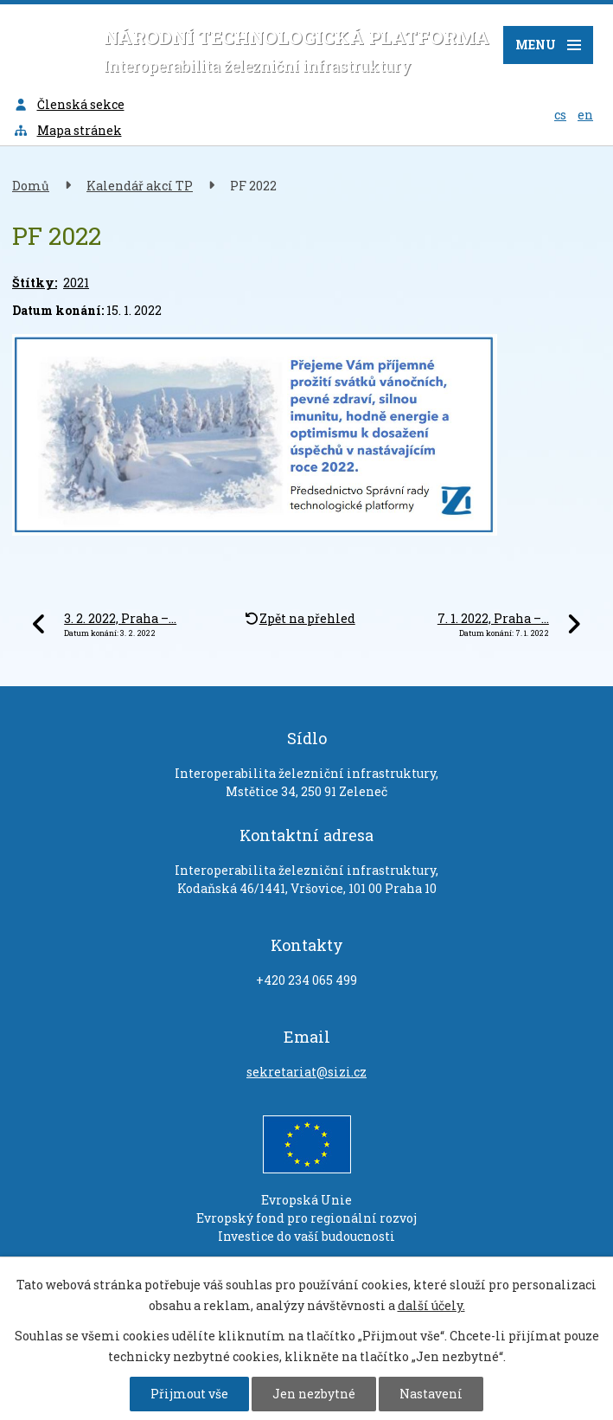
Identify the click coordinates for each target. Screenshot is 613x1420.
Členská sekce (69, 104)
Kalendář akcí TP (139, 185)
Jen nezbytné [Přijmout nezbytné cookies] (313, 1393)
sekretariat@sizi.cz (306, 1071)
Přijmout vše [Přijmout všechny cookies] (189, 1393)
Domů (30, 185)
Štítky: (34, 282)
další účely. (431, 1305)
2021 (76, 282)
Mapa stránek (67, 130)
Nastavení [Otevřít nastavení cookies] (431, 1393)
